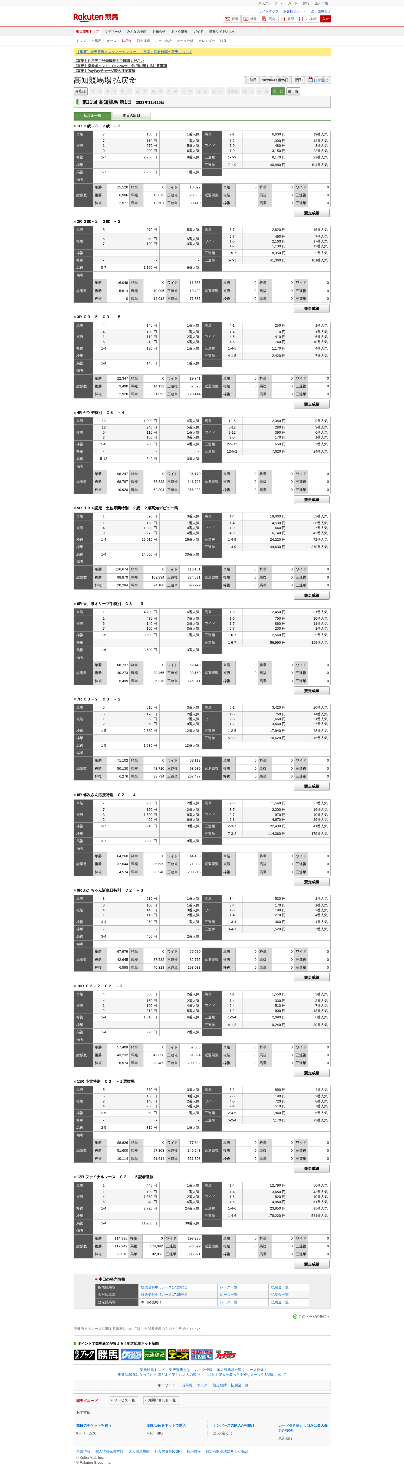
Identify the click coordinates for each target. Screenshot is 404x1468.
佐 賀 (293, 91)
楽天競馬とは (321, 11)
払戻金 (127, 41)
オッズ (111, 41)
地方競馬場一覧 (229, 1370)
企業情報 (83, 1451)
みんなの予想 (136, 32)
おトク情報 (179, 32)
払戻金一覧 (280, 1287)
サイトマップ (268, 11)
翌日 (297, 80)
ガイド (198, 32)
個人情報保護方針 (109, 1451)
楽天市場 (321, 3)
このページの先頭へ (314, 1316)
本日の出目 (131, 116)
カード (293, 3)
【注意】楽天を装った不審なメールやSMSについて (245, 1375)
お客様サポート (294, 11)
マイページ (113, 32)
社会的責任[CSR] (168, 1451)
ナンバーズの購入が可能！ (234, 1425)
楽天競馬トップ (87, 32)
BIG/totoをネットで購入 (166, 1425)
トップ (81, 41)
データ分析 (185, 41)
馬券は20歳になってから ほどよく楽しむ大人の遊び (159, 1375)
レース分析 (163, 41)
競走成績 (143, 41)
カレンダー (207, 41)
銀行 (306, 3)
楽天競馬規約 (139, 1451)
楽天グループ (268, 3)
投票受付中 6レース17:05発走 (164, 1295)
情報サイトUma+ (221, 32)
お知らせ (158, 32)
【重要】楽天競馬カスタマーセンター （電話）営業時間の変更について (134, 52)
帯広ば (80, 91)
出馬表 (96, 41)
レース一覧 (229, 1287)
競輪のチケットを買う (93, 1425)
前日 (253, 80)
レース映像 (255, 1370)
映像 (223, 41)
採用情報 (194, 1451)
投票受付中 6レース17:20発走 (164, 1287)
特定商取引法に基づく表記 (227, 1451)
